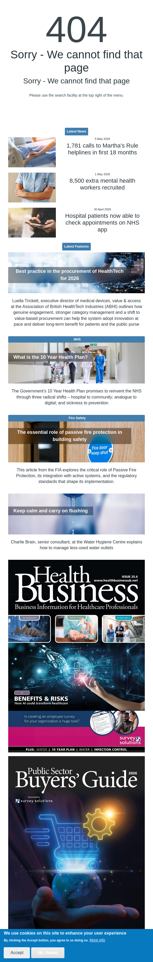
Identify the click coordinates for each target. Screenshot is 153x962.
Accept (16, 952)
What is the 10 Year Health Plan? (51, 357)
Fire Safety (77, 418)
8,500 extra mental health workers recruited (102, 184)
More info (97, 940)
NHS (77, 339)
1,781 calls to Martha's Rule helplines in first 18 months (102, 149)
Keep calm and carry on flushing (51, 510)
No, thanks (48, 952)
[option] (76, 656)
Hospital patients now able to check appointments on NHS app (102, 222)
